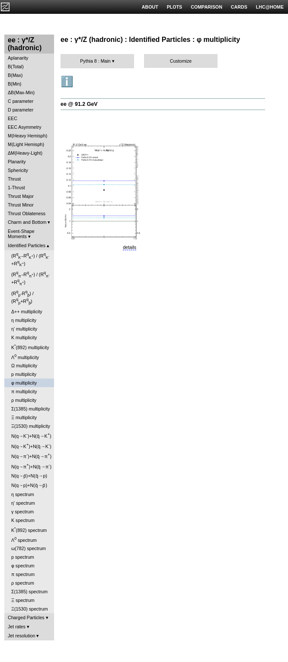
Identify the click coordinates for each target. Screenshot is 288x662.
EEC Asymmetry (25, 127)
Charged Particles (26, 617)
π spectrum (23, 574)
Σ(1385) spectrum (29, 591)
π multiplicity (24, 391)
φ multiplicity (24, 382)
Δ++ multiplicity (26, 311)
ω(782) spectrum (28, 548)
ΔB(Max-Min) (21, 92)
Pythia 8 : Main (95, 61)
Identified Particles (26, 245)
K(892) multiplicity (30, 347)
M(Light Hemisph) (26, 144)
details (129, 247)
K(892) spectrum (29, 529)
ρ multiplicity (23, 400)
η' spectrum (23, 503)
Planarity (17, 161)
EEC (12, 118)
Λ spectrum (24, 539)
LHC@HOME (270, 7)
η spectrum (22, 494)
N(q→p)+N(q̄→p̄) (29, 485)
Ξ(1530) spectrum (29, 608)
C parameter (20, 101)
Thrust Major (21, 196)
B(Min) (14, 83)
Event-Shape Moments (21, 234)
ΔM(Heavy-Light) (25, 153)
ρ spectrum (22, 583)
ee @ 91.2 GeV (79, 104)
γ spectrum (22, 511)
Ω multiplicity (24, 365)
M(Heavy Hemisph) (27, 135)
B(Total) (16, 66)
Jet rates (17, 626)
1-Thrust (16, 187)
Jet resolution (21, 635)
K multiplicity (24, 337)
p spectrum (22, 557)
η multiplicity (23, 320)
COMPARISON (206, 7)
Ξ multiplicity (24, 417)
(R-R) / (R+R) (30, 259)
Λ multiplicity (25, 356)
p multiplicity (23, 374)
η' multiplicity (24, 328)
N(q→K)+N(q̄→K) (31, 435)
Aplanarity (18, 57)
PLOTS (174, 7)
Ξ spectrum (23, 600)
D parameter (20, 109)
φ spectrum (23, 565)
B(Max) (15, 75)
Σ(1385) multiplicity (30, 408)
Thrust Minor (21, 204)
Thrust (14, 178)
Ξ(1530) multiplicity (30, 426)
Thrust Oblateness (26, 213)
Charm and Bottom (27, 222)
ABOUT (150, 7)
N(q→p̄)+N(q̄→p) (29, 475)
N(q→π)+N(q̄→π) (31, 455)
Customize (181, 61)
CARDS (239, 7)
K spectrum (23, 520)
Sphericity (18, 170)
